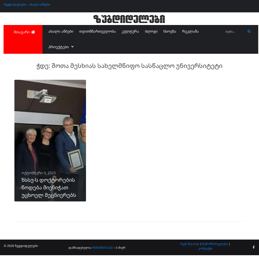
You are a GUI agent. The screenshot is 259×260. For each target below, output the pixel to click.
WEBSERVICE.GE (102, 252)
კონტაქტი (205, 253)
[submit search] (249, 31)
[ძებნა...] (234, 31)
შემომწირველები (215, 248)
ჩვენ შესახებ (189, 248)
